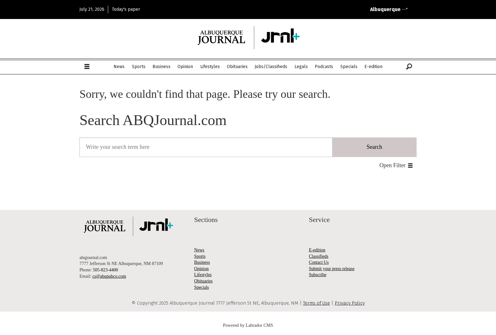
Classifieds (318, 256)
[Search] (409, 67)
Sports (139, 66)
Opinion (185, 66)
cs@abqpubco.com (109, 276)
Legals (301, 66)
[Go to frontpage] (248, 37)
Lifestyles (210, 66)
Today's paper (126, 9)
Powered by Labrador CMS (248, 325)
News (119, 66)
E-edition (373, 66)
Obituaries (237, 66)
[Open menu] (87, 67)
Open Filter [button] (393, 165)
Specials (348, 66)
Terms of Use (316, 303)
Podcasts (324, 66)
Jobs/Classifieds (271, 66)
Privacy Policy (350, 303)
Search (374, 147)
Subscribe (317, 274)
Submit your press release (332, 268)
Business (161, 66)
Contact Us (319, 262)
